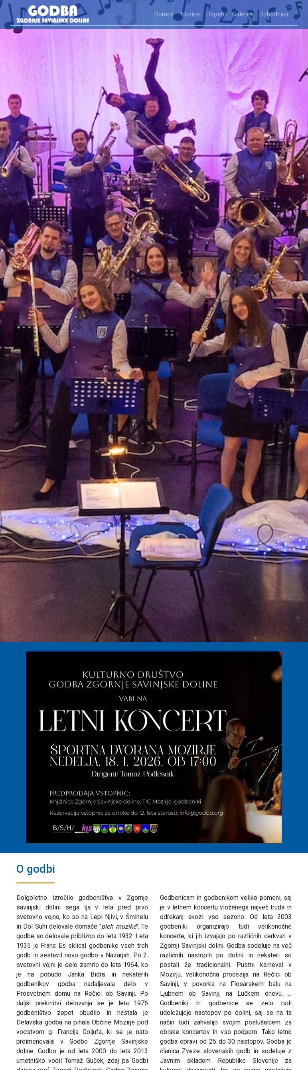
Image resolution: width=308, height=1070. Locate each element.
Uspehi (216, 14)
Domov (164, 14)
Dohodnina (273, 14)
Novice (190, 14)
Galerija (242, 14)
